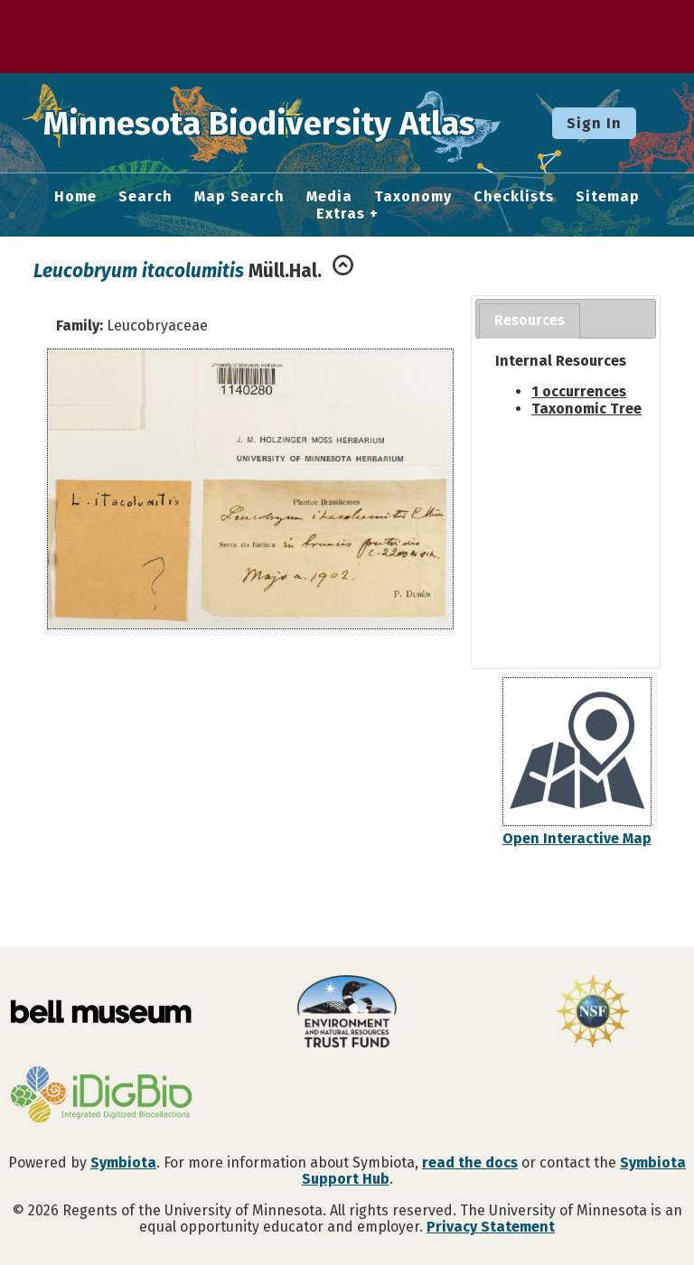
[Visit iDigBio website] (101, 1096)
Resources (529, 320)
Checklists (514, 197)
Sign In (594, 123)
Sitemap (608, 197)
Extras (340, 214)
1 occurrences (578, 391)
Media (329, 197)
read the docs (470, 1162)
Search (145, 197)
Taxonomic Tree (586, 408)
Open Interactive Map (577, 838)
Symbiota (123, 1162)
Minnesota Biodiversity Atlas (281, 122)
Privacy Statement (491, 1226)
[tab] (529, 321)
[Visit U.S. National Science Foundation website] (593, 1013)
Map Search (239, 197)
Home (75, 197)
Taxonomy (413, 197)
